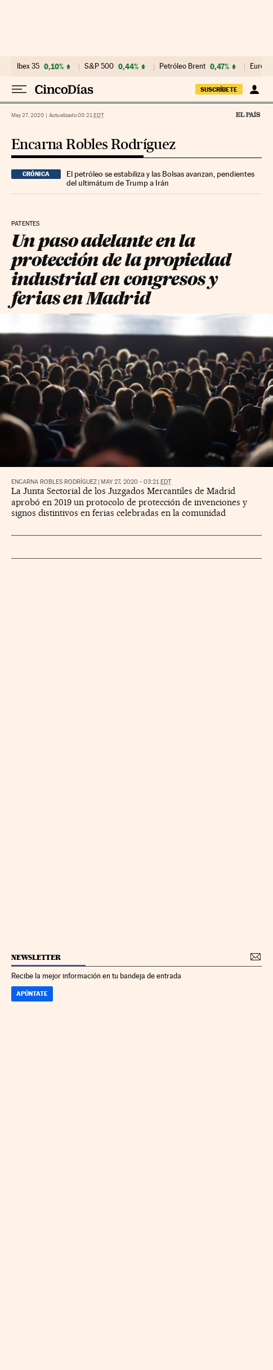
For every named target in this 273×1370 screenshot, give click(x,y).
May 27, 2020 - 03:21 (136, 482)
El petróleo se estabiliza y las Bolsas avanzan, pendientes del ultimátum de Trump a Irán (160, 178)
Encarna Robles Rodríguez (93, 144)
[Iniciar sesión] (254, 89)
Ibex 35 (28, 66)
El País (248, 114)
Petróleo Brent (182, 66)
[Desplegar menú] (19, 89)
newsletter (36, 957)
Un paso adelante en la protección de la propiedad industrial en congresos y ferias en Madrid (120, 269)
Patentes (25, 224)
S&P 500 (99, 66)
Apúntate (32, 994)
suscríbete (219, 89)
